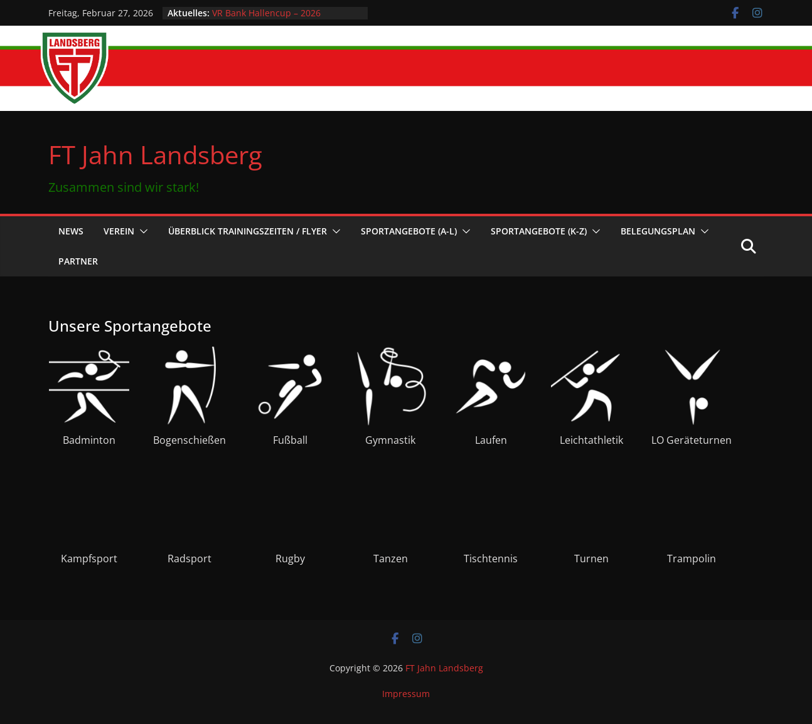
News (70, 231)
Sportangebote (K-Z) (539, 231)
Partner (78, 261)
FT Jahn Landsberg (155, 154)
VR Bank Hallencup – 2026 (266, 13)
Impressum (406, 694)
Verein (119, 231)
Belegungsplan (658, 231)
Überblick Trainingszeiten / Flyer (247, 231)
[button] (141, 231)
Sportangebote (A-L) (409, 231)
